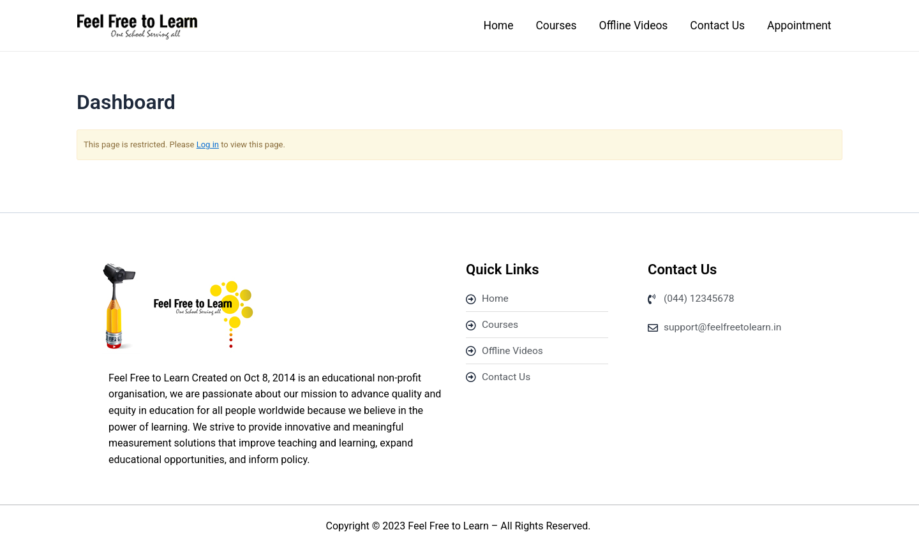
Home (487, 26)
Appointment (798, 26)
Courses (548, 26)
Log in (208, 146)
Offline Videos (627, 26)
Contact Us (713, 26)
